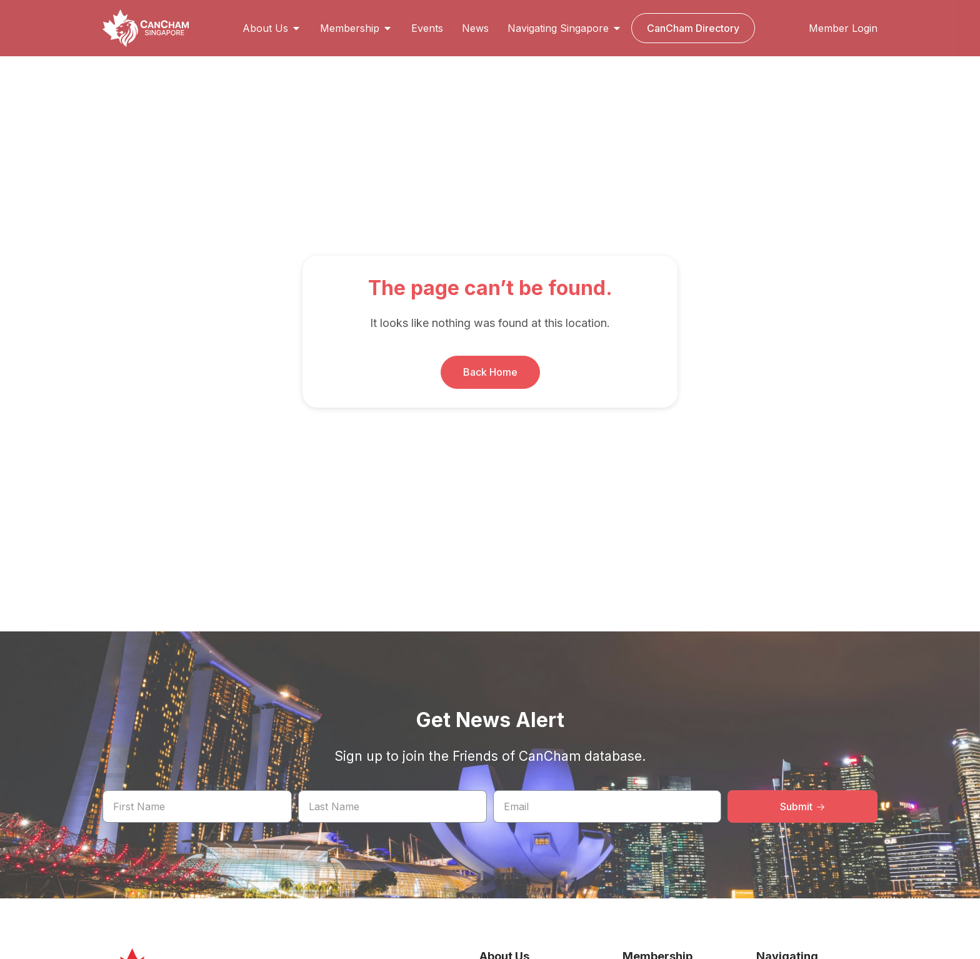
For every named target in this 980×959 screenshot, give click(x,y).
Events (427, 28)
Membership (356, 28)
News (475, 28)
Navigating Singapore (565, 28)
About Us (271, 28)
